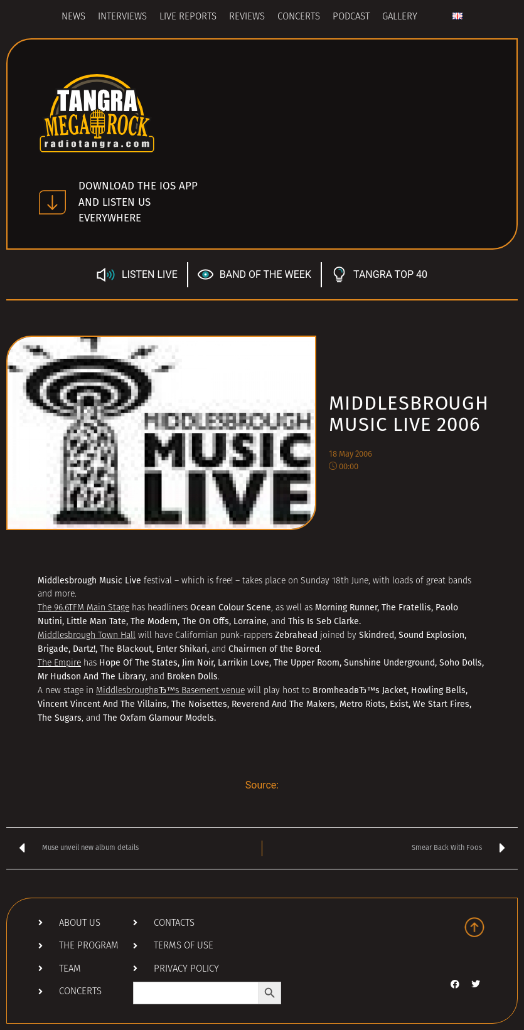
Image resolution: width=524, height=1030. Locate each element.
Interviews (122, 17)
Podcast (351, 17)
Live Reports (188, 17)
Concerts (298, 17)
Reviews (247, 17)
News (73, 17)
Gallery (399, 17)
